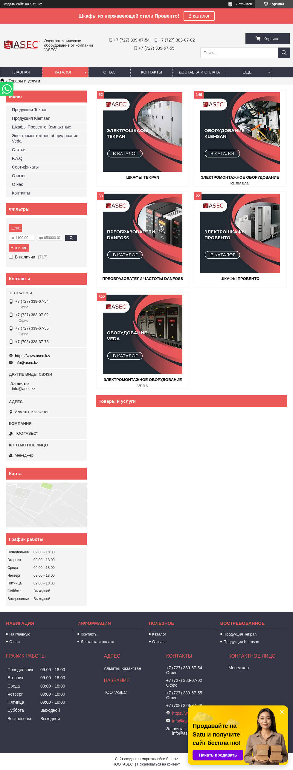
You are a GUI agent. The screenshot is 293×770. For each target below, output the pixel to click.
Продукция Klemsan (31, 118)
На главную (19, 634)
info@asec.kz (26, 362)
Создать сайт (12, 4)
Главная (21, 72)
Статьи (18, 149)
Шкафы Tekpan (142, 177)
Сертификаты (25, 167)
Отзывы (19, 175)
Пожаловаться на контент (158, 764)
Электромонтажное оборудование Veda (45, 138)
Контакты (151, 72)
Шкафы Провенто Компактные (41, 127)
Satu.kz (172, 759)
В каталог (199, 16)
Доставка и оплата (199, 72)
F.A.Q (17, 158)
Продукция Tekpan (30, 109)
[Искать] (284, 53)
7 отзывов (244, 4)
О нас (109, 72)
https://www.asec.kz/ (32, 355)
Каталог (63, 72)
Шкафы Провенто (240, 278)
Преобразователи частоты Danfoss (142, 278)
